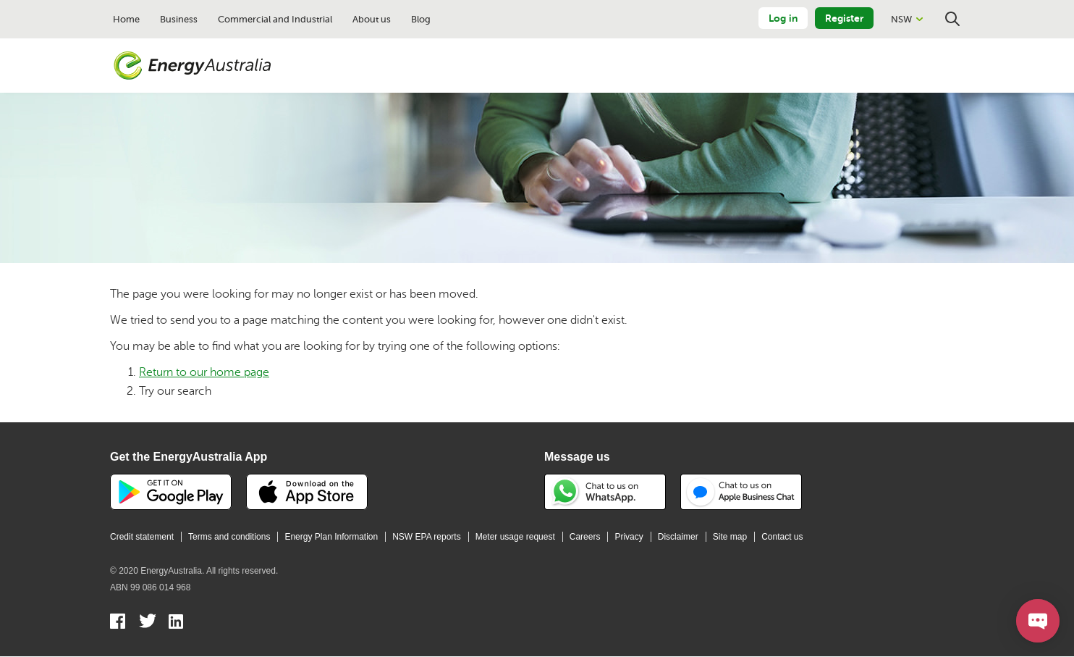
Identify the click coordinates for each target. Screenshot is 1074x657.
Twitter (147, 623)
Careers (585, 537)
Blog (421, 19)
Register (844, 18)
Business (179, 19)
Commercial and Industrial (275, 19)
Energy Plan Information (331, 537)
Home (126, 19)
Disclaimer (678, 537)
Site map (730, 537)
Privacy (628, 537)
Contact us (782, 537)
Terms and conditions (229, 537)
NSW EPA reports (426, 537)
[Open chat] (1038, 621)
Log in (783, 18)
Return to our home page (204, 372)
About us (371, 19)
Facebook (118, 623)
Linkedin (177, 623)
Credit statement (142, 537)
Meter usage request (515, 537)
